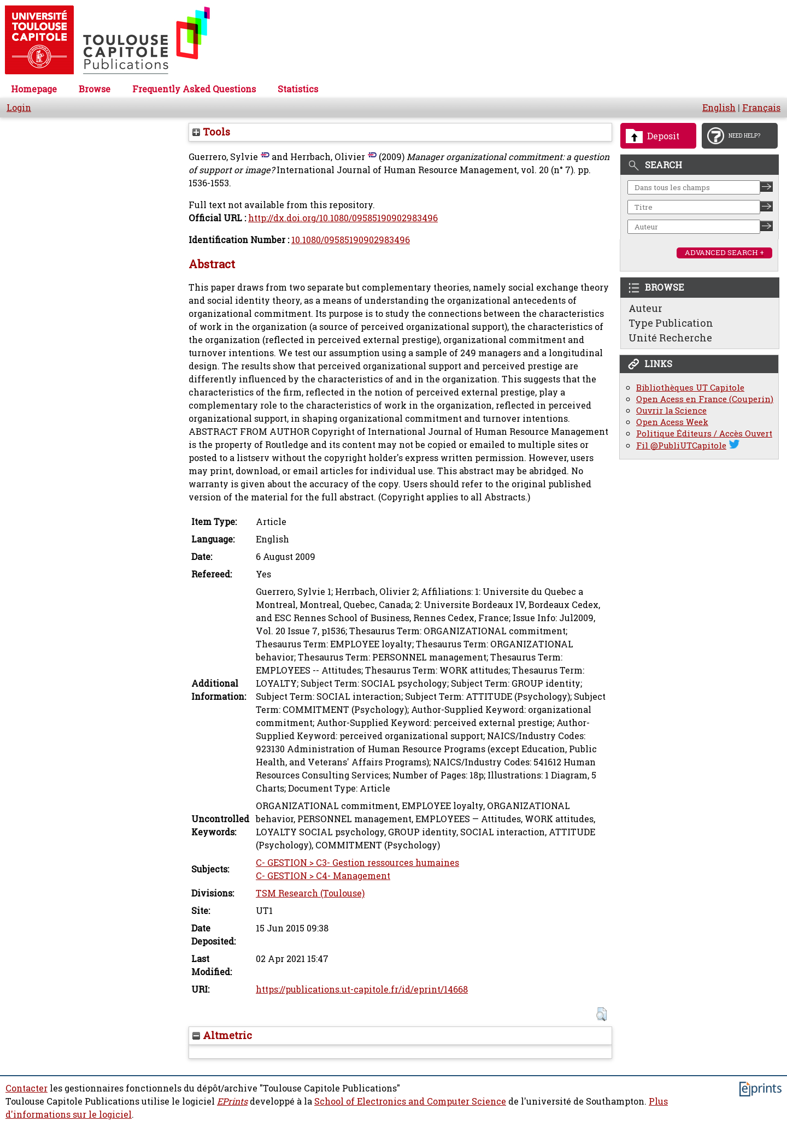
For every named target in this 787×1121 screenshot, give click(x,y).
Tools (211, 131)
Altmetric (222, 1035)
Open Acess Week (672, 422)
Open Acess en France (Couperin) (704, 399)
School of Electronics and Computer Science (410, 1101)
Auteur (645, 308)
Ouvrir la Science (671, 410)
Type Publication (671, 322)
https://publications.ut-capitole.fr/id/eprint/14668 (362, 989)
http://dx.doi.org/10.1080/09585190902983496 (343, 218)
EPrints (232, 1101)
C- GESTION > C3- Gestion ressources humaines (357, 863)
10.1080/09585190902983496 (350, 240)
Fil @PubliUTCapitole (681, 445)
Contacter (26, 1088)
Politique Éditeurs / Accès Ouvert (704, 433)
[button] (601, 1014)
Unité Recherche (670, 337)
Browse (94, 89)
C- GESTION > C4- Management (323, 876)
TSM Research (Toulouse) (310, 893)
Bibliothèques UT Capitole (690, 387)
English (719, 108)
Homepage (34, 89)
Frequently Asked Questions (194, 89)
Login (19, 108)
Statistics (298, 89)
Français (761, 108)
